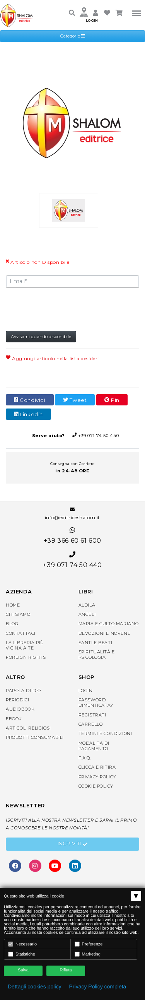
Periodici (17, 700)
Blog (12, 623)
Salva (23, 970)
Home (13, 605)
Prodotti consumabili (35, 737)
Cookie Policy (95, 786)
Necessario (22, 944)
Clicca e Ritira (97, 767)
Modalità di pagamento (94, 745)
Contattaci (21, 633)
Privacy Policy (97, 776)
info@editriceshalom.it (72, 513)
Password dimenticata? (95, 702)
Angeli (87, 614)
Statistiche (21, 954)
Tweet (75, 400)
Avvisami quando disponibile (41, 336)
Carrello (90, 724)
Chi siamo (18, 614)
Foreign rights (26, 657)
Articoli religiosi (28, 728)
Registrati (92, 715)
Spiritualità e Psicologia (96, 654)
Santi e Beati (95, 642)
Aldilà (87, 605)
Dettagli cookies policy (34, 986)
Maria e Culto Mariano (108, 623)
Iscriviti (73, 844)
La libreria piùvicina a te (25, 645)
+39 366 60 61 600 (72, 535)
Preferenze (89, 944)
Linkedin (28, 414)
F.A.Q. (84, 758)
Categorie (72, 36)
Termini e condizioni (105, 733)
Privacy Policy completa (97, 986)
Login (85, 690)
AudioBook (20, 709)
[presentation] (64, 309)
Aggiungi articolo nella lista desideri (52, 358)
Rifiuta (66, 970)
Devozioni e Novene (104, 633)
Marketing (88, 954)
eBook (14, 718)
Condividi (30, 400)
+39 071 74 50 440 (72, 435)
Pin (111, 400)
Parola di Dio (23, 690)
